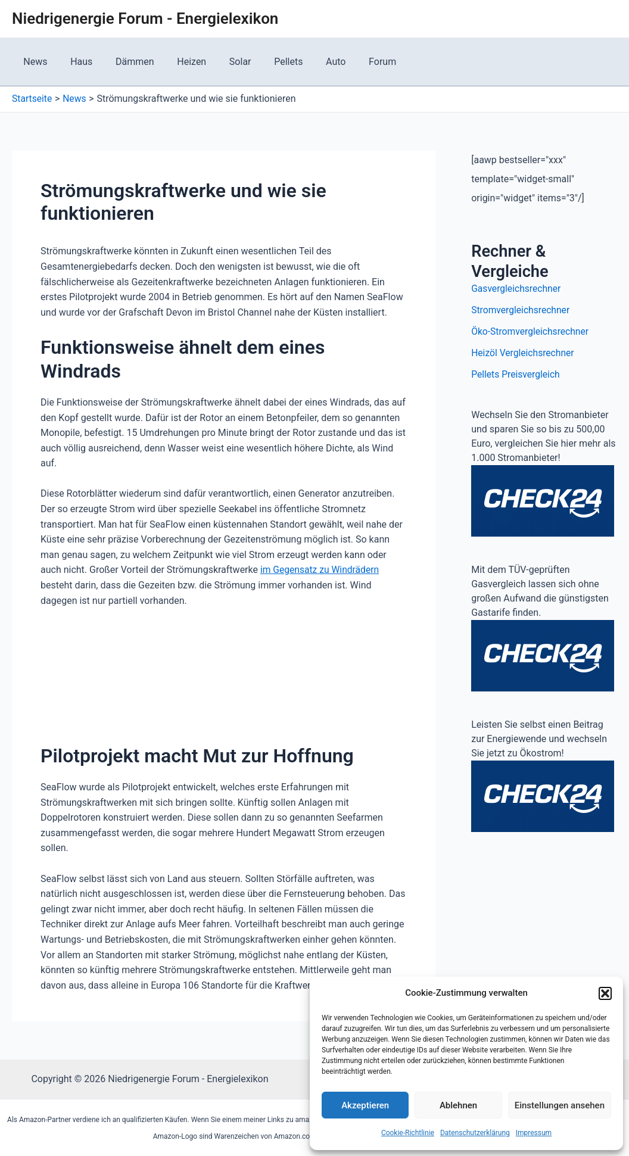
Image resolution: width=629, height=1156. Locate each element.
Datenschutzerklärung (475, 1133)
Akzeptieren (365, 1105)
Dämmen (124, 61)
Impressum (534, 1133)
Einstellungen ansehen (560, 1105)
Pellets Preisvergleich (516, 374)
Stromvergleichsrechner (521, 310)
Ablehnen (458, 1105)
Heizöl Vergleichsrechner (524, 353)
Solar (222, 61)
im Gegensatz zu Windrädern (321, 569)
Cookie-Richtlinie (407, 1133)
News (33, 61)
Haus (75, 61)
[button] (605, 993)
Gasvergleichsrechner (517, 288)
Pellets (267, 61)
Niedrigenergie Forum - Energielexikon (145, 18)
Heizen (177, 61)
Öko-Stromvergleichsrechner (531, 331)
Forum (352, 61)
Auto (310, 61)
